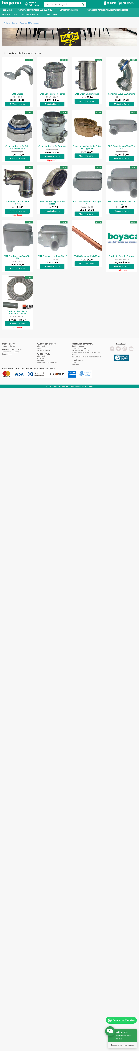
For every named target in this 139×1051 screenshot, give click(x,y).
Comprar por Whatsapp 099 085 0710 (35, 10)
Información (41, 346)
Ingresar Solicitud (8, 346)
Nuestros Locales (10, 14)
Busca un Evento (43, 348)
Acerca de (40, 358)
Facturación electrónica (80, 350)
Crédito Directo (51, 14)
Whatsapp (75, 365)
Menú (7, 10)
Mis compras (126, 3)
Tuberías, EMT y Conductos (30, 23)
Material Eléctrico (10, 23)
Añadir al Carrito (17, 104)
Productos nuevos (30, 14)
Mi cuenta (110, 3)
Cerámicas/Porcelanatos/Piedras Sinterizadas (107, 10)
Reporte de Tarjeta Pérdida (47, 362)
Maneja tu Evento (43, 350)
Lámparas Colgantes (69, 10)
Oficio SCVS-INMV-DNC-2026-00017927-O (86, 357)
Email (74, 362)
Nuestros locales (78, 346)
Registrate (40, 360)
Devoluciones (7, 354)
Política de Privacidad (80, 348)
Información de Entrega (11, 352)
